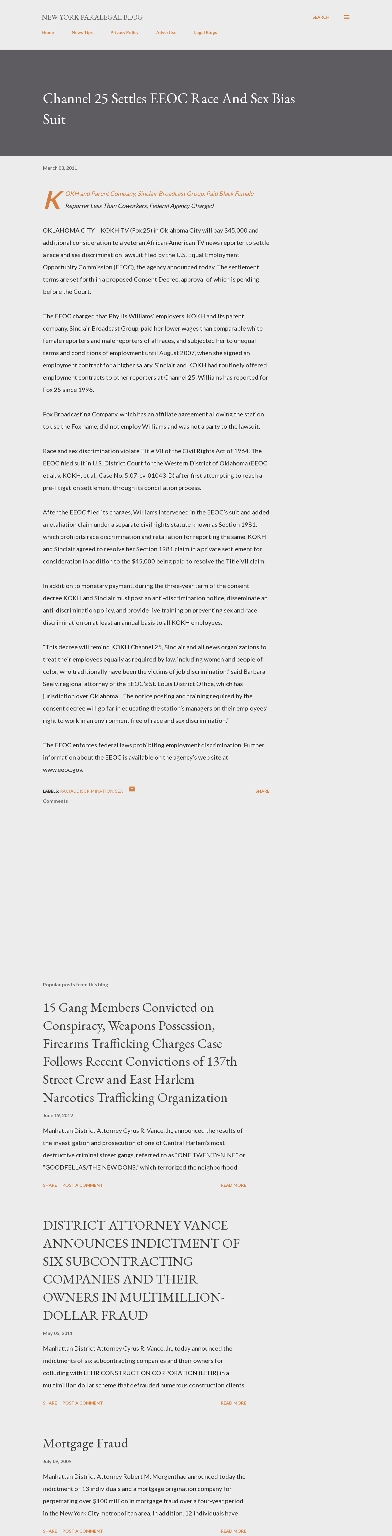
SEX (119, 791)
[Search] (321, 17)
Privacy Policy (124, 32)
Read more (233, 1185)
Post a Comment (82, 1185)
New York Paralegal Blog (92, 17)
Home (48, 32)
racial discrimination (86, 791)
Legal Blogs (205, 32)
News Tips (82, 32)
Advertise (166, 32)
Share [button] (262, 791)
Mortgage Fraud (85, 1442)
